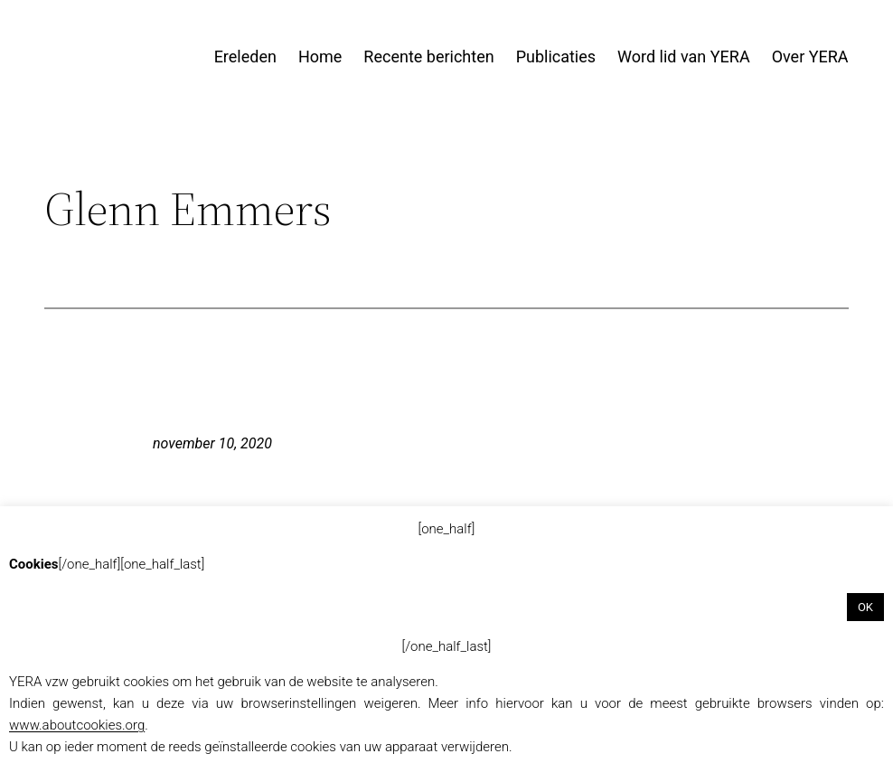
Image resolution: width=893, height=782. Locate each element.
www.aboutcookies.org (77, 725)
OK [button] (865, 607)
